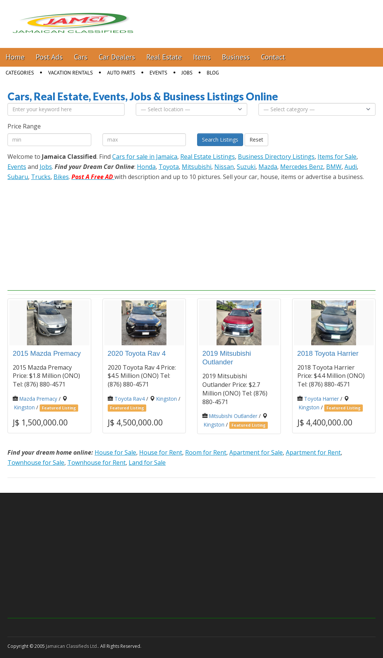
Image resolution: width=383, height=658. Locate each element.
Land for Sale (147, 462)
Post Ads (49, 57)
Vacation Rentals (70, 72)
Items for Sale (337, 156)
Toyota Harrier (321, 398)
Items (202, 57)
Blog (213, 72)
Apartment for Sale (256, 452)
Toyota (169, 167)
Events (159, 72)
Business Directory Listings (276, 156)
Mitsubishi (196, 167)
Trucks (40, 177)
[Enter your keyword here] (66, 109)
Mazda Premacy (38, 398)
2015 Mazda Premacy (47, 353)
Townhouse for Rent (96, 462)
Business (235, 57)
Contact (273, 57)
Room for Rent (205, 452)
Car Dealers (117, 57)
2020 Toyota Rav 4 (137, 353)
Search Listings (220, 139)
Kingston (24, 407)
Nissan (224, 167)
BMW (333, 167)
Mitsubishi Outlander (233, 415)
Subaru (17, 177)
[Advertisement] (191, 238)
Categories (20, 72)
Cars (81, 57)
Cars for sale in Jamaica (144, 156)
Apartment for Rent (313, 452)
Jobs (186, 72)
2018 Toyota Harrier (328, 353)
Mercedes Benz (301, 167)
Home (15, 57)
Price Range (24, 126)
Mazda (267, 167)
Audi (350, 167)
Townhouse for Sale (35, 462)
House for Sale (115, 452)
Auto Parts (121, 72)
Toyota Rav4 (129, 398)
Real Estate (164, 57)
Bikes (61, 177)
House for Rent (160, 452)
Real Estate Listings (207, 156)
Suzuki (246, 167)
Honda (146, 167)
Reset (256, 139)
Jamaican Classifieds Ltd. (72, 646)
